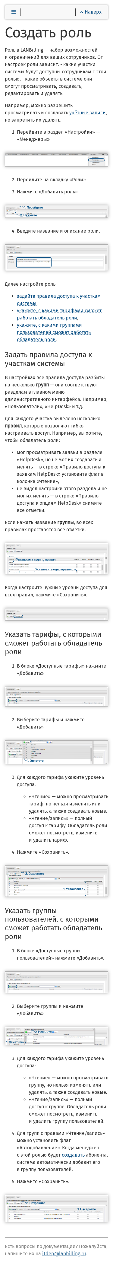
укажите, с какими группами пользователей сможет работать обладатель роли (54, 332)
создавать (73, 1155)
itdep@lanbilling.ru (64, 1253)
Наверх (91, 12)
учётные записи (87, 113)
